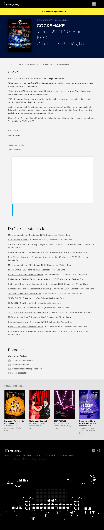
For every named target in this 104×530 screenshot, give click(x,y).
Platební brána (36, 459)
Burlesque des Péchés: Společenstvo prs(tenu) (29, 288)
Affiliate (38, 455)
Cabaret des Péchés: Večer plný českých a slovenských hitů (35, 244)
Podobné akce (63, 65)
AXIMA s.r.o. (26, 459)
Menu (99, 4)
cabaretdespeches (20, 364)
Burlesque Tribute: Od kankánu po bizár (26, 252)
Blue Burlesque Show (18, 239)
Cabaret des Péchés (57, 44)
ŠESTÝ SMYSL (14, 269)
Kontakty (8, 455)
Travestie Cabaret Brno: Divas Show (24, 293)
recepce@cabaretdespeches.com (27, 368)
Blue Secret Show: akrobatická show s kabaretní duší (32, 331)
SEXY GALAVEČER (17, 307)
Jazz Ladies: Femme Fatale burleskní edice (28, 312)
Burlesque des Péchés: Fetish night (24, 279)
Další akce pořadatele (28, 65)
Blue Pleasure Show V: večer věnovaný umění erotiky (32, 257)
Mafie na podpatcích (17, 235)
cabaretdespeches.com (22, 360)
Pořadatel (47, 65)
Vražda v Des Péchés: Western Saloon (25, 274)
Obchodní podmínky (67, 455)
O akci (11, 65)
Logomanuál (50, 455)
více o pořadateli (19, 373)
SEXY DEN (13, 303)
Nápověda (27, 455)
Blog (18, 455)
